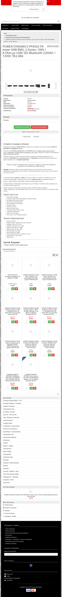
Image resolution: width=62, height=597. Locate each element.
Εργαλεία (5, 465)
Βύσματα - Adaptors (8, 446)
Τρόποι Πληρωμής (9, 529)
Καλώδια (5, 443)
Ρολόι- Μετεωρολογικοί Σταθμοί (11, 474)
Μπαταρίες (6, 460)
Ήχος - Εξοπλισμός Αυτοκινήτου (11, 417)
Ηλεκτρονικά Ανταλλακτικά (9, 437)
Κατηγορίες (5, 25)
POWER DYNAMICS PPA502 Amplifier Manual (16, 245)
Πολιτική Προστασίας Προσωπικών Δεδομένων (16, 533)
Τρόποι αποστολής (47, 25)
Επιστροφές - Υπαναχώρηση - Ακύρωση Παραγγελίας (18, 539)
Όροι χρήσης (8, 535)
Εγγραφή (6, 510)
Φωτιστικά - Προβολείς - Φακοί (10, 471)
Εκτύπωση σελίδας (53, 46)
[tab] (9, 251)
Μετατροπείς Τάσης (8, 457)
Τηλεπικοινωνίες (7, 448)
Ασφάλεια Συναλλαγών (10, 537)
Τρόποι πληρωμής (35, 25)
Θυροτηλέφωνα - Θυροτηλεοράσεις (12, 431)
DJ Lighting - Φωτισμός (9, 411)
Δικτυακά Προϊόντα (8, 420)
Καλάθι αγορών (25, 25)
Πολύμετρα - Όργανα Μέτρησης (11, 462)
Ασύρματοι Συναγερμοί (9, 406)
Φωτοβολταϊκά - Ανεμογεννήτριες (11, 426)
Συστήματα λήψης (7, 423)
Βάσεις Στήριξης (7, 451)
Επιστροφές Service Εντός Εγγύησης (14, 541)
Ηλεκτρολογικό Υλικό (8, 434)
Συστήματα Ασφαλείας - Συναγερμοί (12, 403)
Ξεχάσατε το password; (9, 507)
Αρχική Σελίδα (15, 25)
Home (5, 33)
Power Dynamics (31, 100)
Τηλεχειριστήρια (7, 454)
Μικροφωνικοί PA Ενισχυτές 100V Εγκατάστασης (18, 37)
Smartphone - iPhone (8, 479)
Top (58, 394)
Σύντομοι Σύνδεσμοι (9, 513)
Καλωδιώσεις (6, 440)
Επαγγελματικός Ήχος (11, 35)
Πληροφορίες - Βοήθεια (10, 516)
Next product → (36, 136)
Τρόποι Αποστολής (9, 531)
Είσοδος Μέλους (8, 505)
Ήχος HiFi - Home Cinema (9, 414)
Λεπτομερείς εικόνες (31, 92)
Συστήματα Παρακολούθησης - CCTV (12, 400)
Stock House (6, 482)
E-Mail (7, 576)
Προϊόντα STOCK (15, 28)
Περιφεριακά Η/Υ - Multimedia (10, 477)
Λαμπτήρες (6, 468)
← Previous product (26, 136)
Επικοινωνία (5, 28)
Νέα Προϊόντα (25, 28)
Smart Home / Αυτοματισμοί (10, 428)
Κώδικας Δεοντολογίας (10, 543)
